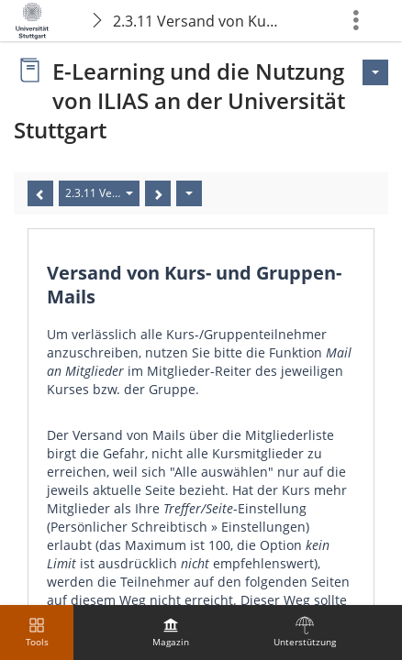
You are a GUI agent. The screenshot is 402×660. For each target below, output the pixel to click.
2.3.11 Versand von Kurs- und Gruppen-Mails (199, 21)
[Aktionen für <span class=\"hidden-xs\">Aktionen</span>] (375, 72)
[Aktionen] (189, 193)
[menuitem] (170, 632)
